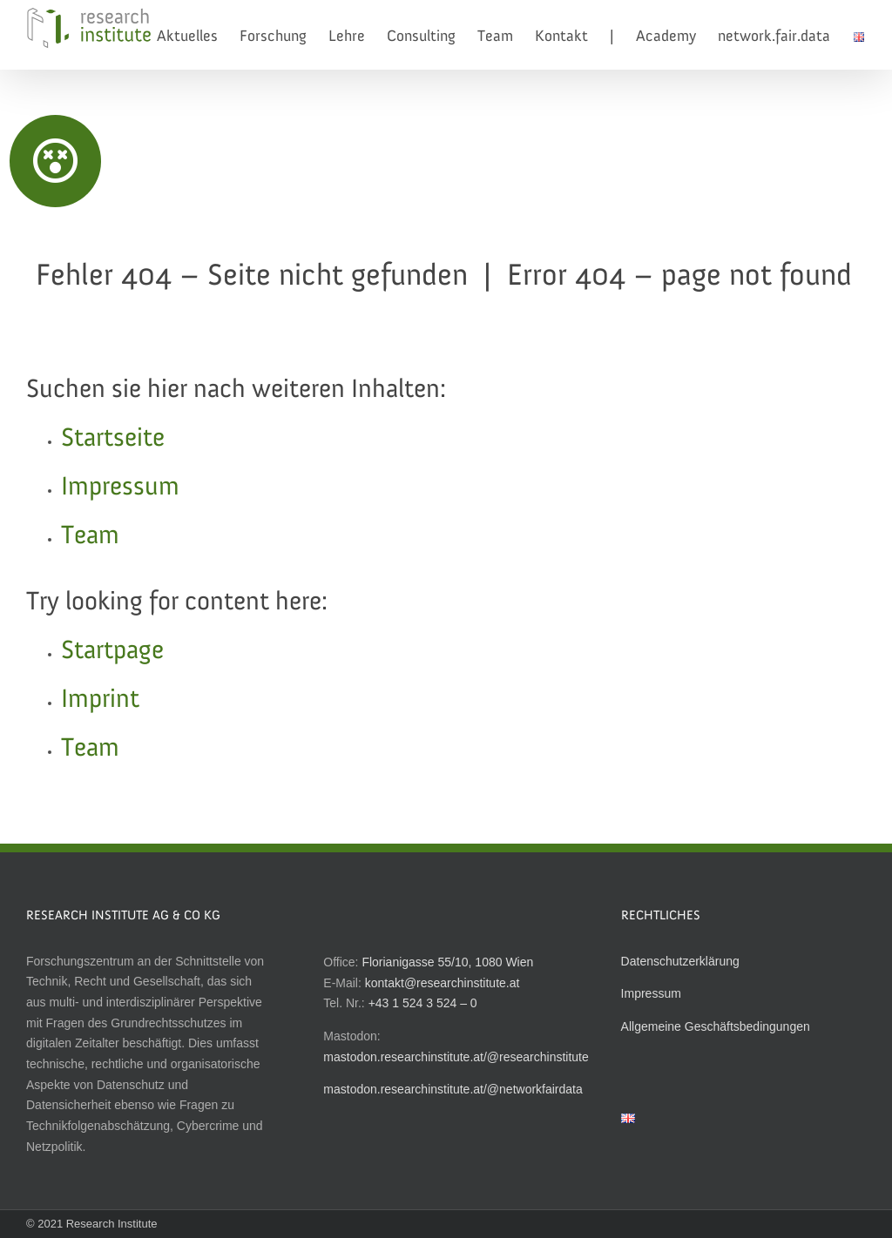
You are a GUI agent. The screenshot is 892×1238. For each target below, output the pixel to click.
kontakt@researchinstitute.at (442, 983)
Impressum (120, 487)
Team (90, 536)
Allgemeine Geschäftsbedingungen (715, 1026)
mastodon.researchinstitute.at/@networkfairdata (452, 1089)
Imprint (100, 700)
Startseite (113, 439)
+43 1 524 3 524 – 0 (422, 1003)
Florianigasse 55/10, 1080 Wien (447, 962)
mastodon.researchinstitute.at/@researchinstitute (455, 1057)
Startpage (112, 651)
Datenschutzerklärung (680, 961)
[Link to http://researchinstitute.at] (56, 161)
